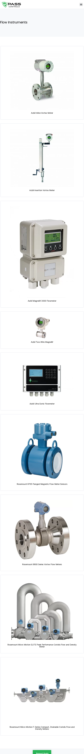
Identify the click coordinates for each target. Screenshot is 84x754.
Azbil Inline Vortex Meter (42, 113)
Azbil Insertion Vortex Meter (42, 190)
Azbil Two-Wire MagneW (42, 342)
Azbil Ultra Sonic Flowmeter (42, 404)
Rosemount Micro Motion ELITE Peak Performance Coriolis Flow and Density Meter (42, 646)
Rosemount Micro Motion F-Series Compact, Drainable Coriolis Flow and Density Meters (42, 728)
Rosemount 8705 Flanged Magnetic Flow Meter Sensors (42, 484)
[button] (81, 4)
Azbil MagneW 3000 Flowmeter (42, 301)
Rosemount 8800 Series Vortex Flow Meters (42, 564)
